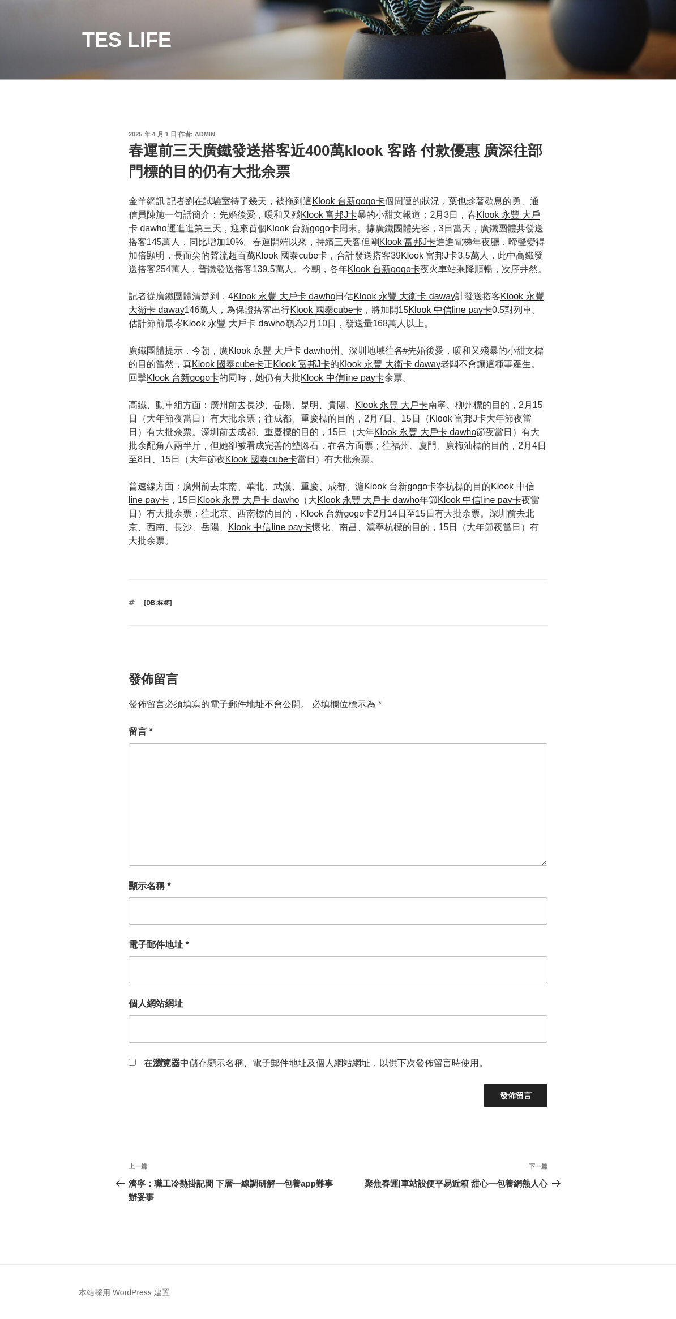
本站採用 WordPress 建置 (124, 1292)
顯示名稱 (150, 886)
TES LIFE (127, 39)
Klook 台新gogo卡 (348, 201)
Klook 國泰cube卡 (291, 255)
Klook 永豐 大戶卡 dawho (284, 296)
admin (205, 134)
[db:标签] (158, 602)
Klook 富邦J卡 (329, 215)
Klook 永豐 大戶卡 (391, 405)
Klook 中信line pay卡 (450, 310)
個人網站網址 (156, 1003)
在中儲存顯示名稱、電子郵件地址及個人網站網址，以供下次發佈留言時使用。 (316, 1063)
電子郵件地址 (159, 944)
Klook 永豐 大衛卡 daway (404, 296)
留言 (141, 731)
